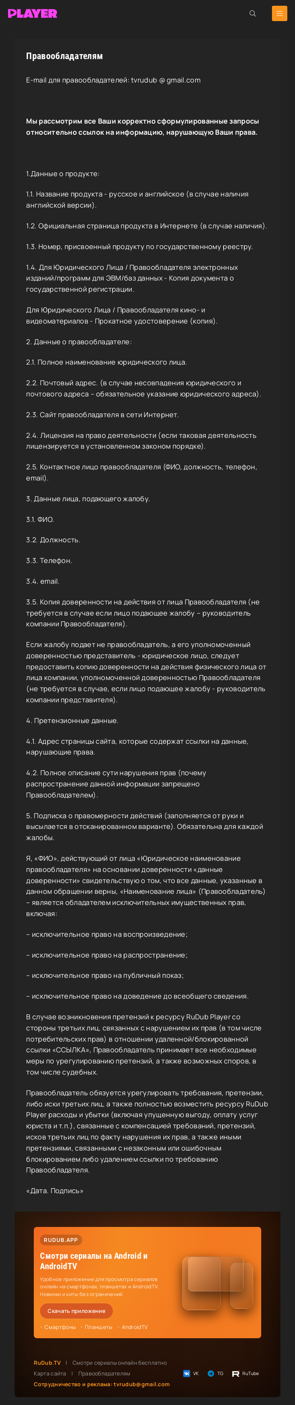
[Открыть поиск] (253, 13)
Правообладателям (104, 1373)
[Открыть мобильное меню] (279, 13)
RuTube (245, 1373)
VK (190, 1373)
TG (215, 1373)
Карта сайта (50, 1373)
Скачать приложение (76, 1310)
